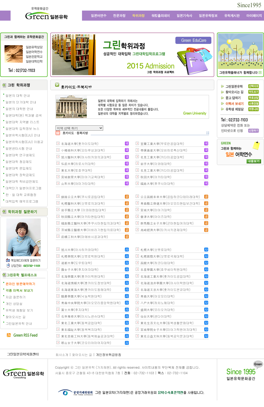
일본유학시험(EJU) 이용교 (24, 141)
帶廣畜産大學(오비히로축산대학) (163, 150)
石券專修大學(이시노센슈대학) (83, 316)
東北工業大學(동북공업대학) (81, 323)
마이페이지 (253, 16)
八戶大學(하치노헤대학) (157, 302)
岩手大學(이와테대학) (155, 163)
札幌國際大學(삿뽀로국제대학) (162, 256)
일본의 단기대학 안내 (21, 102)
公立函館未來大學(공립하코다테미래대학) (170, 196)
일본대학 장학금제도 (20, 174)
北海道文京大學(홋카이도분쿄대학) (165, 289)
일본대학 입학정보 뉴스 (22, 128)
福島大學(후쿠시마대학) (157, 183)
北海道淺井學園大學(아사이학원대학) (167, 283)
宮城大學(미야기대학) (155, 210)
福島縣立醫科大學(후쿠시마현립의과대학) (91, 223)
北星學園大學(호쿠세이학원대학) (163, 269)
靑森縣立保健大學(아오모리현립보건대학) (170, 203)
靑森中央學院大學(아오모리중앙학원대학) (91, 302)
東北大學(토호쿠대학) (76, 170)
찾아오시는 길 (16, 316)
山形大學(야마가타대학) (78, 183)
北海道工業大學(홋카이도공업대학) (165, 276)
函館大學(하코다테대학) (157, 262)
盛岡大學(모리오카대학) (157, 309)
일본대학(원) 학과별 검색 (24, 115)
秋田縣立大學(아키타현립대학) (83, 216)
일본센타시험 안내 (19, 148)
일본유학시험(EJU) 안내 (23, 135)
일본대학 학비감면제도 (22, 181)
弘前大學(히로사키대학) (78, 163)
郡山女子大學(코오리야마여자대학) (86, 342)
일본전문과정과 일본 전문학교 (119, 16)
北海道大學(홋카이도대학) (79, 143)
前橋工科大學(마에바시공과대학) (84, 236)
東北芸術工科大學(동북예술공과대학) (87, 336)
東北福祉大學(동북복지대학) (81, 329)
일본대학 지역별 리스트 (22, 122)
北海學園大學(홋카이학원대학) (83, 276)
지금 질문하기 (16, 297)
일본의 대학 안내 (18, 95)
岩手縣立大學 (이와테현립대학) (83, 210)
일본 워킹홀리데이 (160, 16)
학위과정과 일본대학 (138, 16)
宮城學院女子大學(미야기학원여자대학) (168, 329)
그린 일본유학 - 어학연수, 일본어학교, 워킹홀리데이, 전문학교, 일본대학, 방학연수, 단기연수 (46, 14)
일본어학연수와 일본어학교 (98, 16)
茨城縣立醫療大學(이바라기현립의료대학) (91, 229)
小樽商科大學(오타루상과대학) (83, 150)
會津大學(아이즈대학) (155, 216)
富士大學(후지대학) (75, 309)
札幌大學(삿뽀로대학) (155, 249)
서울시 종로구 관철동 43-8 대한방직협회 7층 (87, 373)
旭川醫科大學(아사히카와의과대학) (86, 157)
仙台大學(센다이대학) (155, 316)
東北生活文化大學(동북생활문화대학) (167, 323)
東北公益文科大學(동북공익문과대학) (167, 336)
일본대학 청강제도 (19, 161)
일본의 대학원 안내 (19, 108)
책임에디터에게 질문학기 (23, 260)
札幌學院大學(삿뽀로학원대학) (83, 256)
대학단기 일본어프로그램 (24, 188)
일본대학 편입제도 (19, 168)
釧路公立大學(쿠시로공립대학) (83, 196)
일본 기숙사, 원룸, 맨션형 (184, 16)
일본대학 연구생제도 (20, 155)
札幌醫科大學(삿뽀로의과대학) (83, 203)
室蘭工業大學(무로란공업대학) (162, 143)
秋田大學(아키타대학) (155, 177)
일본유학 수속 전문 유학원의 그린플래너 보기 (240, 72)
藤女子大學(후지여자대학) (79, 269)
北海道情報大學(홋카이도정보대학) (86, 283)
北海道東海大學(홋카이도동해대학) (86, 289)
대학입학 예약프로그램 (22, 201)
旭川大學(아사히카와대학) (79, 249)
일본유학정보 (208, 16)
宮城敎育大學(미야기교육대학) (83, 177)
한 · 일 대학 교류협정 (21, 194)
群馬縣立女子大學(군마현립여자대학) (167, 223)
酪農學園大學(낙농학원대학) (81, 296)
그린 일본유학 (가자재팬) (93, 367)
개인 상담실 (14, 303)
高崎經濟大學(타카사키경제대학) (163, 229)
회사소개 (62, 354)
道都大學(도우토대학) (76, 262)
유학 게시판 (232, 16)
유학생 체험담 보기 (19, 310)
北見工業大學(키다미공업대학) (162, 157)
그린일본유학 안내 (19, 323)
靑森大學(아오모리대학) (157, 296)
